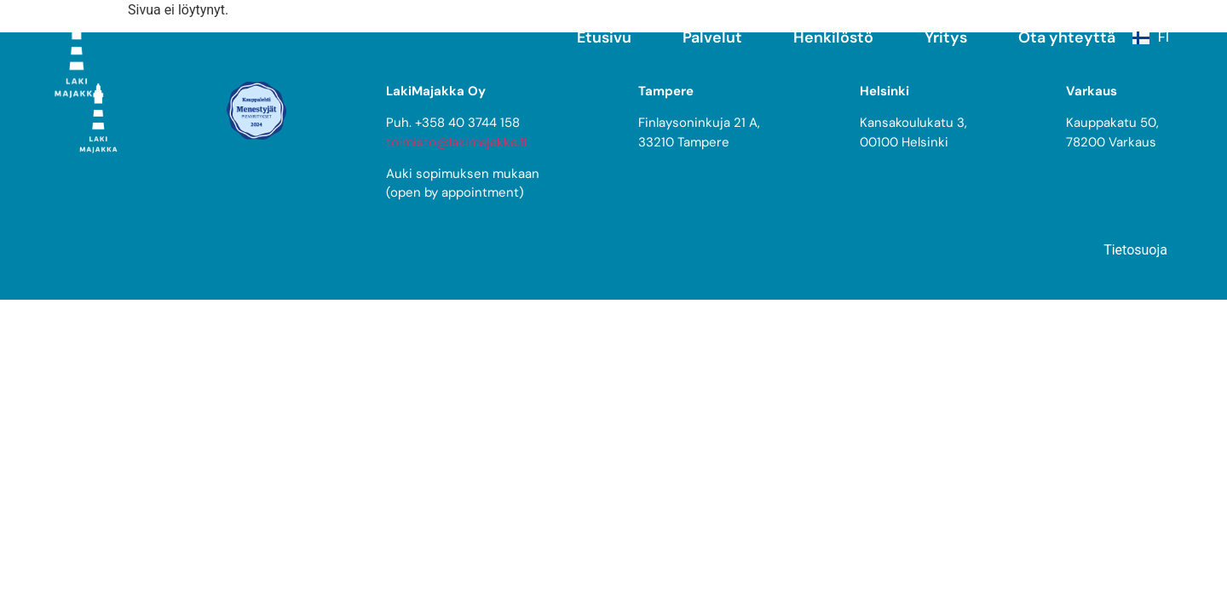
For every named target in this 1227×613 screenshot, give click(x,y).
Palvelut (712, 37)
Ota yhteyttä (1066, 37)
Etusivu (604, 37)
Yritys (946, 37)
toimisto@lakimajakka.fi (456, 142)
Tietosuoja (1135, 250)
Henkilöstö (833, 37)
